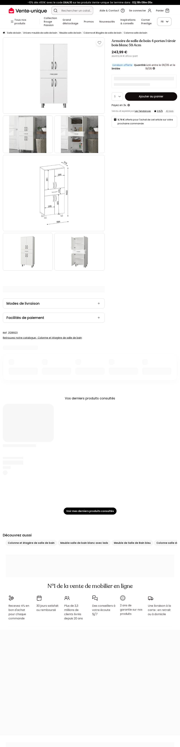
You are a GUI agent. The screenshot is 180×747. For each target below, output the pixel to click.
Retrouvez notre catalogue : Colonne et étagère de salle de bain (42, 337)
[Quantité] (117, 96)
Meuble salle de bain (70, 32)
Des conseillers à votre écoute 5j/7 (103, 610)
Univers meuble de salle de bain (40, 32)
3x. (125, 105)
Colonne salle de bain (135, 32)
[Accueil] (4, 33)
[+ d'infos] (154, 68)
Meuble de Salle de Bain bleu (132, 543)
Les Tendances (143, 111)
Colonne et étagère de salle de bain (102, 32)
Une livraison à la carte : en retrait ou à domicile (159, 610)
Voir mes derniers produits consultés (90, 511)
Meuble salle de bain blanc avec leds (84, 543)
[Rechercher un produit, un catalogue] (55, 10)
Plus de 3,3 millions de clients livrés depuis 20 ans (73, 612)
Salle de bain (14, 32)
